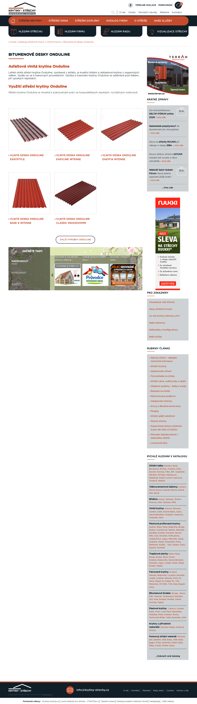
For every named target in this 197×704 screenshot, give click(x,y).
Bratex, (152, 530)
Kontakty (177, 12)
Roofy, (176, 615)
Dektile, (172, 530)
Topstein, (167, 502)
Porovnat (19, 335)
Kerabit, (171, 599)
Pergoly (155, 411)
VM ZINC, (163, 584)
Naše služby (163, 21)
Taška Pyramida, (173, 617)
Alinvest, (169, 508)
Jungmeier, (180, 472)
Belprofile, (162, 575)
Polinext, (168, 615)
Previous (53, 339)
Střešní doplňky (87, 21)
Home (13, 42)
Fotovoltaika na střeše (163, 376)
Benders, (168, 466)
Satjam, (176, 545)
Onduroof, (178, 515)
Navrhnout (20, 323)
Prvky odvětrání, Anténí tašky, (169, 643)
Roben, (162, 478)
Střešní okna (58, 21)
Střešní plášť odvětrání (163, 416)
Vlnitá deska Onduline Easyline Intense (73, 219)
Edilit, (160, 512)
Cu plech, (171, 575)
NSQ (174, 502)
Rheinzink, (154, 545)
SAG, (169, 545)
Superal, (153, 548)
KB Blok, (153, 475)
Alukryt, (152, 527)
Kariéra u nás (183, 691)
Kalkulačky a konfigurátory (163, 330)
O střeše (140, 21)
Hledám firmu (71, 32)
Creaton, (172, 469)
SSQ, (160, 502)
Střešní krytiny (30, 21)
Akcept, (175, 593)
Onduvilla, (153, 518)
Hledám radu (116, 32)
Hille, (151, 536)
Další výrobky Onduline (75, 302)
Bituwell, (177, 508)
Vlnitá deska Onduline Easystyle (27, 219)
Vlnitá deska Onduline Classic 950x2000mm (73, 283)
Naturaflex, (177, 612)
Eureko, (180, 609)
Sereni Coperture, (174, 478)
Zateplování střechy (161, 401)
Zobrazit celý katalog (168, 656)
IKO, (151, 599)
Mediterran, (172, 475)
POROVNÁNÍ (165, 5)
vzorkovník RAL (159, 443)
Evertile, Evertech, (166, 533)
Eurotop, (161, 472)
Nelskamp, (154, 478)
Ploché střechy (159, 421)
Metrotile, (173, 539)
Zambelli (161, 548)
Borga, (182, 527)
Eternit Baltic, (169, 512)
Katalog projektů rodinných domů (132, 701)
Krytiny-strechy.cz (50, 701)
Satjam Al (159, 581)
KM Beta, (162, 475)
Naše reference (157, 323)
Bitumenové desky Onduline (78, 42)
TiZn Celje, (173, 584)
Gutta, (179, 512)
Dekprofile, (163, 560)
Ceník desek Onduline (27, 135)
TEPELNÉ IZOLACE (145, 5)
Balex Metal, (162, 527)
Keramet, (163, 536)
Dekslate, (170, 499)
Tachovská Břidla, (157, 617)
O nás (122, 12)
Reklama (164, 12)
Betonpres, (154, 469)
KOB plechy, (174, 536)
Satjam (159, 566)
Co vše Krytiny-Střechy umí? (164, 316)
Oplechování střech (161, 371)
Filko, (167, 472)
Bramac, (163, 469)
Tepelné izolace (108, 701)
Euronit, (152, 472)
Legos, (165, 539)
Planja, (161, 542)
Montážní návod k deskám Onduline (110, 135)
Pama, (161, 615)
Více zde (168, 188)
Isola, (156, 536)
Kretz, (158, 612)
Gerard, (178, 533)
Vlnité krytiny (54, 42)
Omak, (181, 539)
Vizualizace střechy (168, 32)
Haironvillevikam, (157, 515)
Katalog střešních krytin (31, 42)
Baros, (183, 593)
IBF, (173, 472)
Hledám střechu (26, 32)
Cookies (170, 691)
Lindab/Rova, (155, 539)
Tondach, (153, 481)
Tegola (160, 602)
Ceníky (132, 12)
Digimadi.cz (47, 695)
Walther (161, 481)
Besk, (175, 466)
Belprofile (173, 527)
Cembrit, (182, 487)
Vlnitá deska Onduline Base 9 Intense (27, 283)
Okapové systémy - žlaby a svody (168, 386)
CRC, (151, 596)
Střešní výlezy (168, 646)
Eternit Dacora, (156, 490)
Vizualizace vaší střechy (162, 302)
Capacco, (172, 609)
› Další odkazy (167, 701)
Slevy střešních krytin (160, 309)
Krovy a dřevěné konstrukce (166, 406)
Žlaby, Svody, (155, 646)
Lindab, (168, 563)
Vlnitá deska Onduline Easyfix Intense (119, 219)
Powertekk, (170, 542)
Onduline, (169, 515)
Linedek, (160, 578)
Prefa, (178, 542)
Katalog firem (116, 21)
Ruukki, (162, 545)
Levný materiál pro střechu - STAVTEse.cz (80, 701)
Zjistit (16, 346)
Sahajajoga (154, 701)
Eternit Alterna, (170, 490)
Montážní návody (148, 12)
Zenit (161, 518)
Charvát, (158, 596)
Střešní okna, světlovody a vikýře (168, 381)
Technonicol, (168, 596)
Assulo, (162, 499)
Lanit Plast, (166, 612)
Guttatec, (179, 596)
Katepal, (163, 599)
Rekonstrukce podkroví (163, 396)
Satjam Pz (169, 581)
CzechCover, (162, 530)
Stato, (182, 545)
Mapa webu (158, 691)
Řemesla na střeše (160, 391)
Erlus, (178, 469)
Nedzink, (168, 578)
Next (140, 339)
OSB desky (167, 640)
